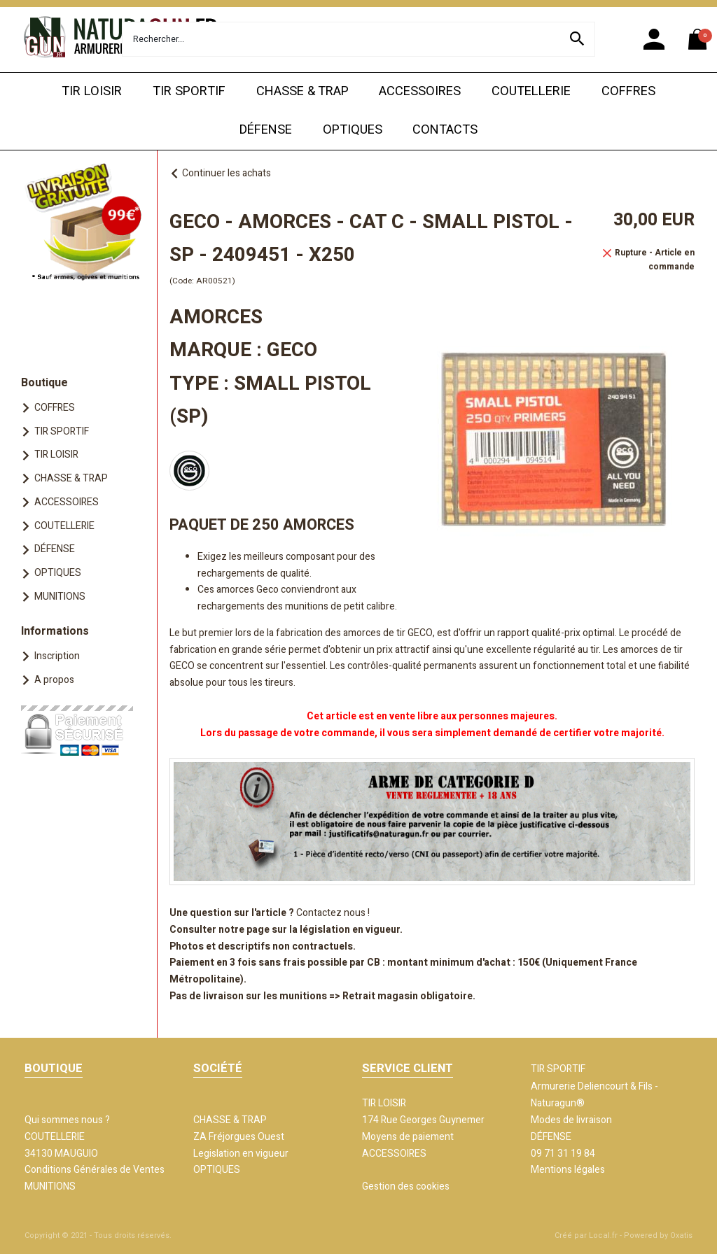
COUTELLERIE (531, 91)
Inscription (57, 656)
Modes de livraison (571, 1120)
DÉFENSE (265, 129)
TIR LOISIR (92, 91)
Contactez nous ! (333, 913)
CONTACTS (445, 129)
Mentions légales (568, 1169)
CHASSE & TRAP (302, 91)
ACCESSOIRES (420, 91)
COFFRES (628, 91)
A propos (54, 679)
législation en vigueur (350, 929)
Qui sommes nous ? (67, 1120)
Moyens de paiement (408, 1136)
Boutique (44, 382)
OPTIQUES (352, 129)
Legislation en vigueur (240, 1153)
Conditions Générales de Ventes (95, 1169)
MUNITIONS (59, 596)
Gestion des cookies (406, 1186)
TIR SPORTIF (189, 91)
